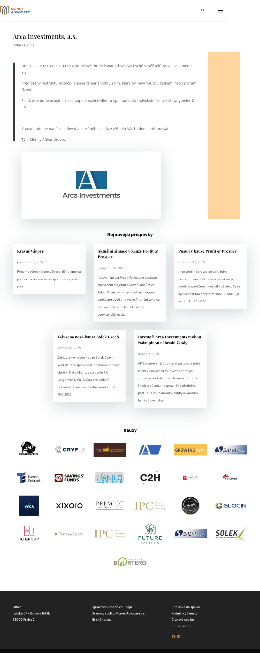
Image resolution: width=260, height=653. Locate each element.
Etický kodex (101, 619)
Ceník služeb (181, 626)
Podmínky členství (185, 613)
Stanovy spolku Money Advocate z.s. (119, 613)
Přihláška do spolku (186, 607)
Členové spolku (183, 619)
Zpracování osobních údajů (112, 607)
